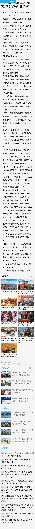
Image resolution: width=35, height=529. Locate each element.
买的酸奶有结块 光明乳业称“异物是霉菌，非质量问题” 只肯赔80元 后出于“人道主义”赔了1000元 (17, 474)
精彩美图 (4, 276)
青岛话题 (5, 368)
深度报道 (5, 408)
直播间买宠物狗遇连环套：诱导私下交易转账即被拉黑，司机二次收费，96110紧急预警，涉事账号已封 (17, 507)
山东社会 (11, 1)
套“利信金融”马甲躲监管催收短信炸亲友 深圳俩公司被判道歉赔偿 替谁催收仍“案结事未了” (17, 498)
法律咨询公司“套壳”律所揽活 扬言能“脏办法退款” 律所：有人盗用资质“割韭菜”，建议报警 (17, 489)
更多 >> (31, 276)
